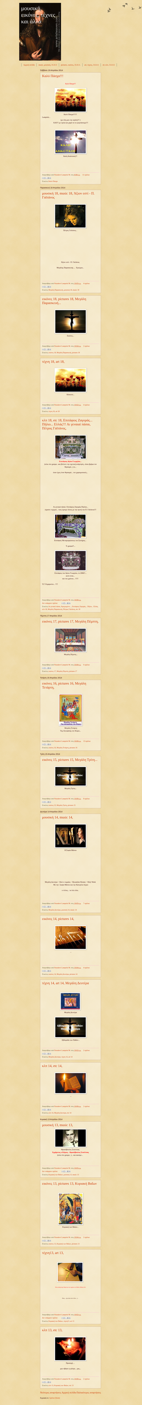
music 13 (76, 1175)
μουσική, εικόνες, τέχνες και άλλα (38, 15)
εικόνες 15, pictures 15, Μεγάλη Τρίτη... (69, 760)
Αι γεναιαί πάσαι (54, 606)
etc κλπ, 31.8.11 (109, 65)
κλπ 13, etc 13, (52, 1330)
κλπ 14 (51, 1113)
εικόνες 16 (52, 748)
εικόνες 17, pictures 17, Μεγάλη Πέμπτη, (70, 621)
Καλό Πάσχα (53, 181)
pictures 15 (71, 805)
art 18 (57, 411)
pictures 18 (76, 353)
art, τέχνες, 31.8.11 (91, 65)
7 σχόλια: (86, 903)
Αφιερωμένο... (66, 606)
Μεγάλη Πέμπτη (62, 671)
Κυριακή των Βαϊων (56, 1175)
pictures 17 (73, 671)
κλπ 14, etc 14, (52, 1066)
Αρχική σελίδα (29, 65)
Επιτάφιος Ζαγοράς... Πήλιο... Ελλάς (85, 606)
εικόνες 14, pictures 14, (58, 919)
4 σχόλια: (86, 283)
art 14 (70, 1057)
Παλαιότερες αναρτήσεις (89, 1392)
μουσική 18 (68, 290)
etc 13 (71, 1385)
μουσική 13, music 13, (57, 1125)
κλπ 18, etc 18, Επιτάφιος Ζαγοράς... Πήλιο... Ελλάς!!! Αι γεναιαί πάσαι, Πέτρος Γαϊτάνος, (67, 424)
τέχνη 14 (64, 1057)
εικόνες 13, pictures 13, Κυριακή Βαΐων (69, 1183)
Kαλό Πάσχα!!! (52, 76)
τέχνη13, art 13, (53, 1253)
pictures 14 (73, 974)
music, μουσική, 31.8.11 (47, 65)
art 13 (72, 1321)
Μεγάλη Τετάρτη (63, 748)
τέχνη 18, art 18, (53, 361)
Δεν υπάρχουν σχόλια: (50, 603)
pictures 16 (73, 748)
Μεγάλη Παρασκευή (56, 290)
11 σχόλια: (86, 175)
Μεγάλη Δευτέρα (55, 910)
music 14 (73, 910)
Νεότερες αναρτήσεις (50, 1392)
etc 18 (78, 609)
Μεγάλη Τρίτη (62, 805)
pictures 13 (75, 1244)
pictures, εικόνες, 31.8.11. (71, 65)
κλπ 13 (51, 1385)
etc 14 (69, 1113)
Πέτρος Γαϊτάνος (69, 609)
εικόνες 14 (52, 974)
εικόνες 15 (52, 805)
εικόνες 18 (52, 353)
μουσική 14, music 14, (57, 817)
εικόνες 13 (52, 1244)
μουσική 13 (68, 1175)
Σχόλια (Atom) (54, 1398)
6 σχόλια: (86, 665)
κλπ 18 (44, 609)
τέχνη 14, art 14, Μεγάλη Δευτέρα (65, 983)
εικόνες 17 (52, 671)
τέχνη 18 (52, 411)
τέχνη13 (66, 1321)
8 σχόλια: (86, 799)
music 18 (76, 290)
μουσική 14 (65, 910)
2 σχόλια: (86, 346)
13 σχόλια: (87, 741)
